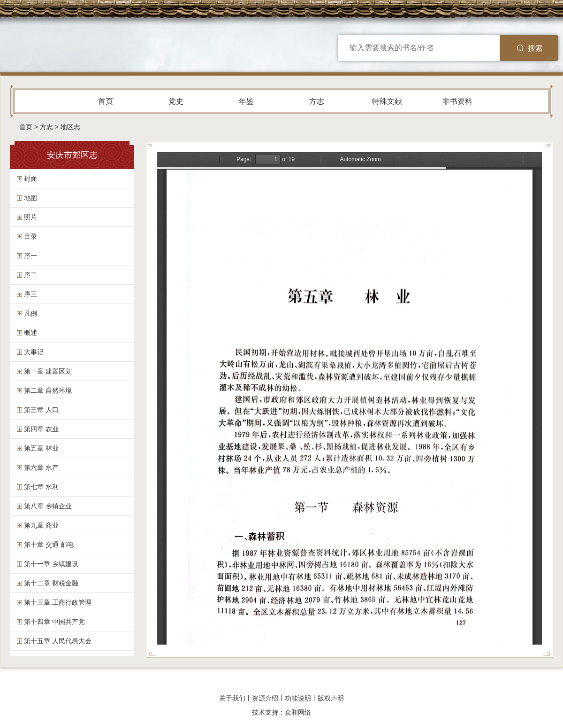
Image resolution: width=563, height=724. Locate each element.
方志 (316, 101)
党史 (175, 101)
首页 (105, 101)
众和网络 (298, 712)
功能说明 (298, 698)
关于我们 (232, 698)
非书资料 (457, 101)
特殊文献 (387, 101)
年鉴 (246, 101)
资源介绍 (265, 698)
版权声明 (331, 698)
